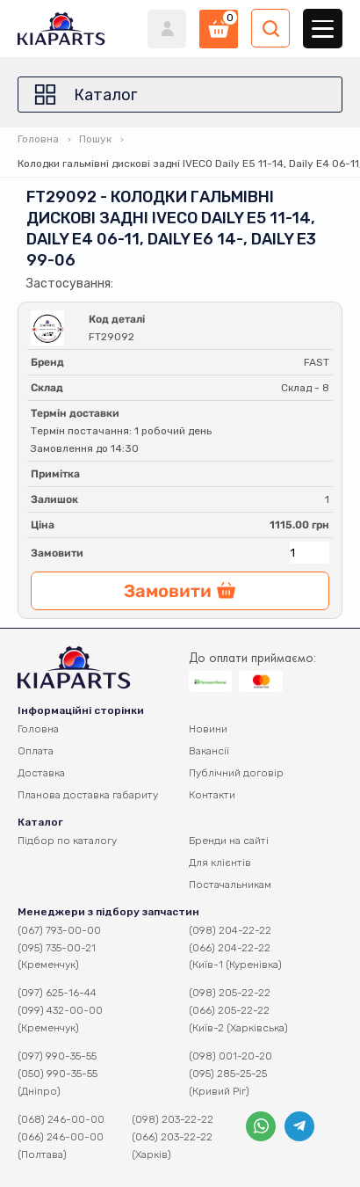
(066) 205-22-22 (229, 1010)
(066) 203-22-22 (172, 1137)
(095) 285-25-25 (228, 1073)
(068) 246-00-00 (61, 1119)
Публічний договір (236, 773)
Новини (208, 729)
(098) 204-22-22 (230, 930)
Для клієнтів (220, 862)
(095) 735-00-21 (57, 948)
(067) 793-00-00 (59, 930)
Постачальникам (230, 884)
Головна (38, 139)
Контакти (212, 795)
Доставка (41, 773)
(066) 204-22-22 (229, 948)
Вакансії (209, 751)
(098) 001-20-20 (230, 1056)
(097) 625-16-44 (57, 993)
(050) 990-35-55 (57, 1073)
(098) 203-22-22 (172, 1119)
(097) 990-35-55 (57, 1056)
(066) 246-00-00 (61, 1137)
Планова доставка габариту (88, 795)
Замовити (57, 553)
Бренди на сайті (229, 840)
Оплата (36, 751)
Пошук (95, 139)
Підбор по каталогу (67, 840)
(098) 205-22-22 (229, 993)
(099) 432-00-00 (60, 1010)
